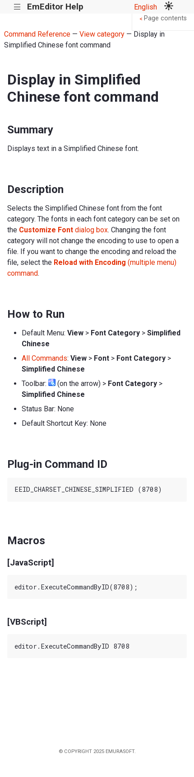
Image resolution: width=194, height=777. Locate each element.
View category (102, 34)
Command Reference (37, 34)
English (145, 7)
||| (17, 7)
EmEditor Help (55, 6)
